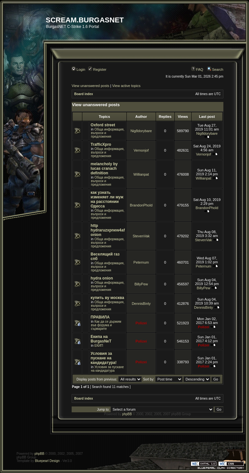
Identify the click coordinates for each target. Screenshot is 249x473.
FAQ (197, 69)
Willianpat (141, 174)
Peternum (141, 262)
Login (78, 69)
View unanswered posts (90, 86)
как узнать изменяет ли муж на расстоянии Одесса (107, 199)
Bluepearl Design (47, 461)
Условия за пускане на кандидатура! (104, 358)
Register (97, 69)
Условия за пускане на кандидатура (107, 368)
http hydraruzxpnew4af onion (108, 230)
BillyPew (141, 284)
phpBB (127, 414)
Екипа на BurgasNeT (101, 338)
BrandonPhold (141, 205)
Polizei (141, 323)
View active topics (126, 86)
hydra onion (102, 278)
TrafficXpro (101, 144)
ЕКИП (98, 345)
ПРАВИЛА (100, 317)
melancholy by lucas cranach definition (104, 168)
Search (215, 69)
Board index (83, 94)
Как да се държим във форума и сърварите (106, 325)
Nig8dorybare (141, 131)
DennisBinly (141, 303)
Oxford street (103, 125)
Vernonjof (141, 150)
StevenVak (141, 236)
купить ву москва (107, 297)
